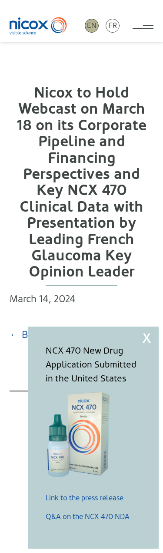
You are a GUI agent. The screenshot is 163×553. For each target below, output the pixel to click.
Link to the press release (84, 498)
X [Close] (146, 338)
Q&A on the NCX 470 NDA (88, 517)
